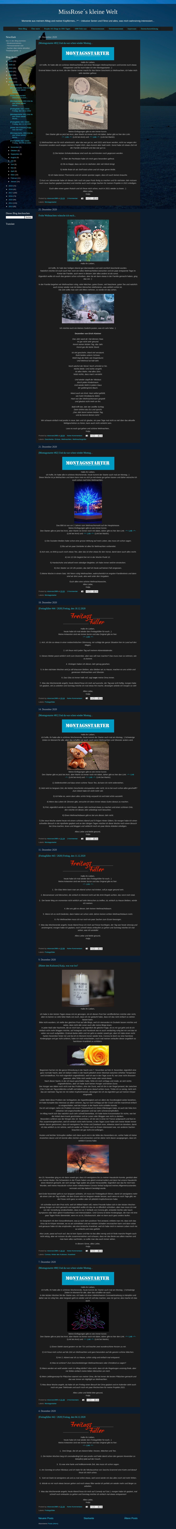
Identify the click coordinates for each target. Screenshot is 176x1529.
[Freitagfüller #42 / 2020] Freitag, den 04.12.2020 (62, 1417)
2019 (11, 186)
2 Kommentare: (73, 1400)
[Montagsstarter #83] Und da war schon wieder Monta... (21, 90)
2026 (11, 61)
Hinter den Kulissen (59, 1254)
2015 (11, 200)
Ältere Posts (131, 1518)
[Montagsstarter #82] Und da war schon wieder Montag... (66, 452)
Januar (14, 182)
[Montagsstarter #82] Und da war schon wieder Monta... (21, 103)
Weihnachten (66, 439)
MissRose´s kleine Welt (88, 11)
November (15, 147)
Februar (14, 178)
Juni (12, 164)
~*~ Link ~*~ (67, 137)
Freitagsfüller (50, 702)
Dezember (15, 85)
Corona (47, 1254)
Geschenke (49, 439)
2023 (11, 72)
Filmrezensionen (97, 29)
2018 (11, 189)
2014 (11, 203)
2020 (11, 82)
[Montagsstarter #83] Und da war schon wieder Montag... (66, 43)
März (13, 175)
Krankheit (71, 1254)
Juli (12, 161)
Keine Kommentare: (75, 436)
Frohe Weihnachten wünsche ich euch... (57, 215)
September (15, 154)
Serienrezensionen (116, 29)
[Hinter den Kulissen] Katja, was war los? (58, 965)
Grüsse (57, 439)
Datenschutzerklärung (149, 29)
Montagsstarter (50, 202)
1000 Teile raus (81, 29)
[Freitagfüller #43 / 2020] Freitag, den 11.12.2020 (62, 856)
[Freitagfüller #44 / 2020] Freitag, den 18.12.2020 (62, 608)
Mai (12, 168)
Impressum (132, 29)
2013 (11, 206)
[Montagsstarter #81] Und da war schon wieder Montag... (66, 715)
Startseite (89, 1518)
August (14, 157)
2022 (11, 75)
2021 (11, 78)
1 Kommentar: (73, 198)
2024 (11, 68)
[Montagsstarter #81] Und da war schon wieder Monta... (21, 116)
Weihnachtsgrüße (79, 439)
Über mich (35, 29)
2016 (11, 196)
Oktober (14, 151)
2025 (11, 65)
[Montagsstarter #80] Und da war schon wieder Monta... (21, 135)
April (13, 171)
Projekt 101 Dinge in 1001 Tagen (57, 29)
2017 (11, 193)
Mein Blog (22, 29)
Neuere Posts (45, 1518)
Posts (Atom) (53, 1524)
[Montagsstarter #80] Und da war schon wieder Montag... (66, 1268)
